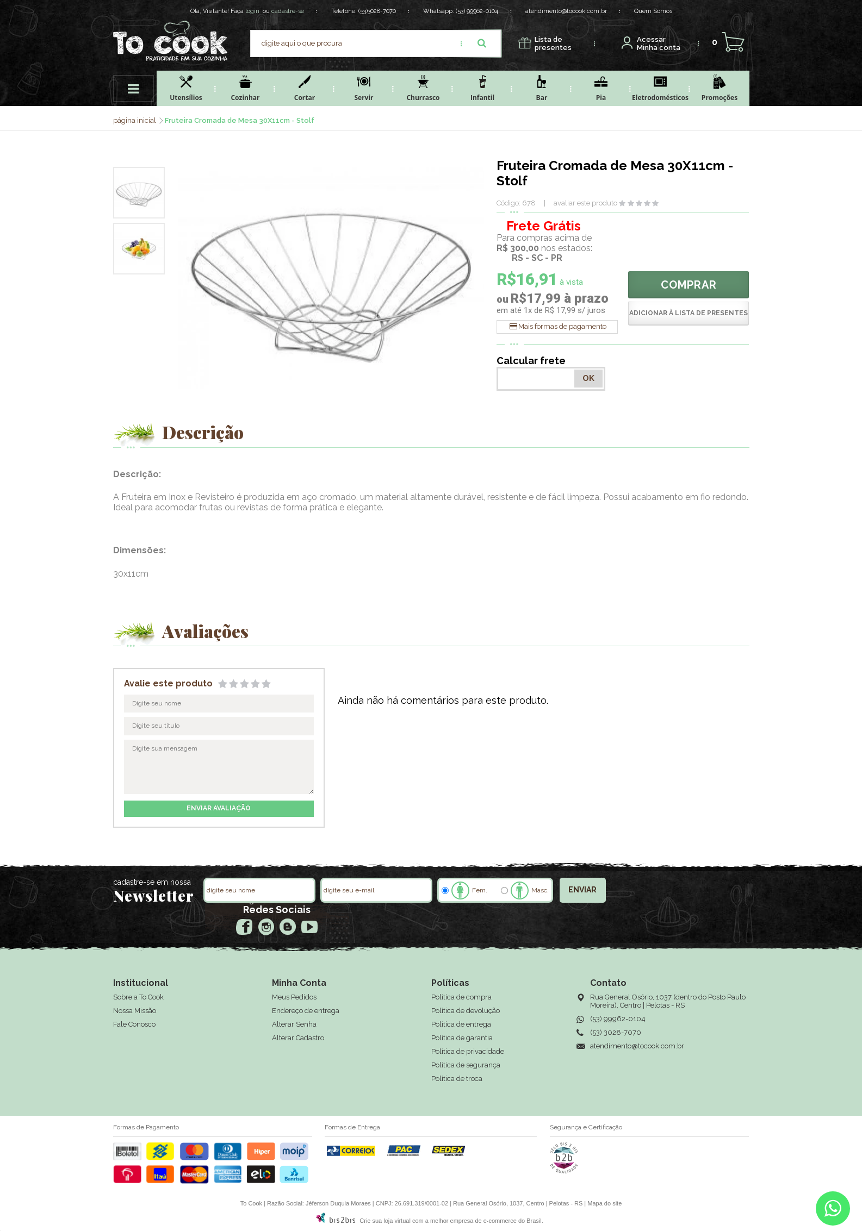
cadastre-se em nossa (152, 882)
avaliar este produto (585, 203)
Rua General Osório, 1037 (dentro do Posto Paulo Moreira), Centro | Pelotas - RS (668, 1001)
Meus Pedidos (294, 997)
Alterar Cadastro (298, 1038)
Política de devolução (465, 1011)
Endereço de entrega (305, 1011)
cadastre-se (287, 11)
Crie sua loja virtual (385, 1220)
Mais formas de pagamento (562, 326)
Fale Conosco (134, 1024)
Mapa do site (604, 1203)
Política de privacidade (467, 1051)
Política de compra (461, 997)
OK (588, 378)
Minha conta (658, 44)
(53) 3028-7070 (615, 1032)
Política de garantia (462, 1038)
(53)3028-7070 (377, 11)
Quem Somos (653, 11)
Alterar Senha (294, 1024)
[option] (139, 193)
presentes (553, 44)
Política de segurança (465, 1065)
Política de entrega (461, 1024)
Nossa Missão (134, 1011)
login (252, 11)
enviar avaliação (219, 808)
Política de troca (456, 1078)
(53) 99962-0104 (477, 11)
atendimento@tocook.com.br (566, 11)
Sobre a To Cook (138, 997)
